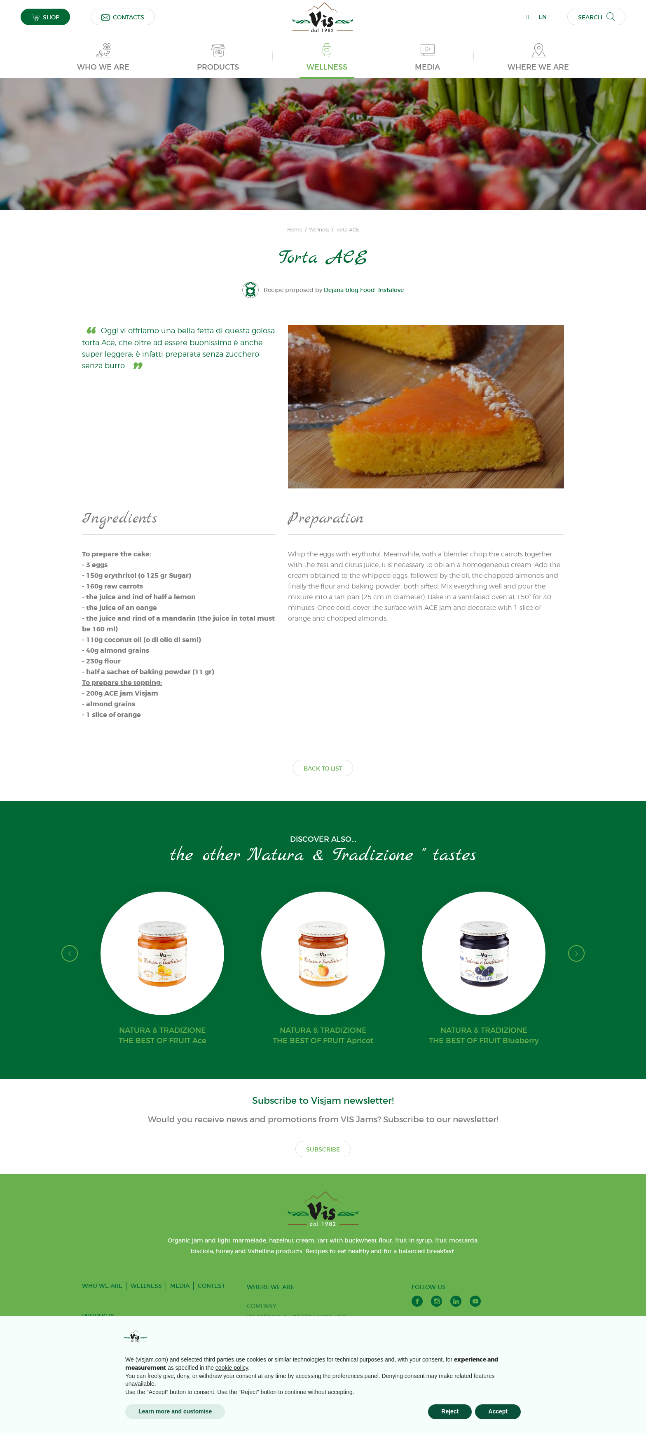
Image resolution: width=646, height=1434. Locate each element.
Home (294, 230)
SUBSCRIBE (323, 1149)
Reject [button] (450, 1411)
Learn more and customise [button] (175, 1411)
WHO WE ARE (102, 1285)
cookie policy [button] (231, 1367)
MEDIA (180, 1285)
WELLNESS (146, 1285)
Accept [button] (498, 1411)
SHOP (45, 17)
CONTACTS (122, 17)
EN (542, 17)
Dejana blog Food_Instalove (364, 290)
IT (527, 17)
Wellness (319, 230)
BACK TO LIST (323, 768)
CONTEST (211, 1285)
